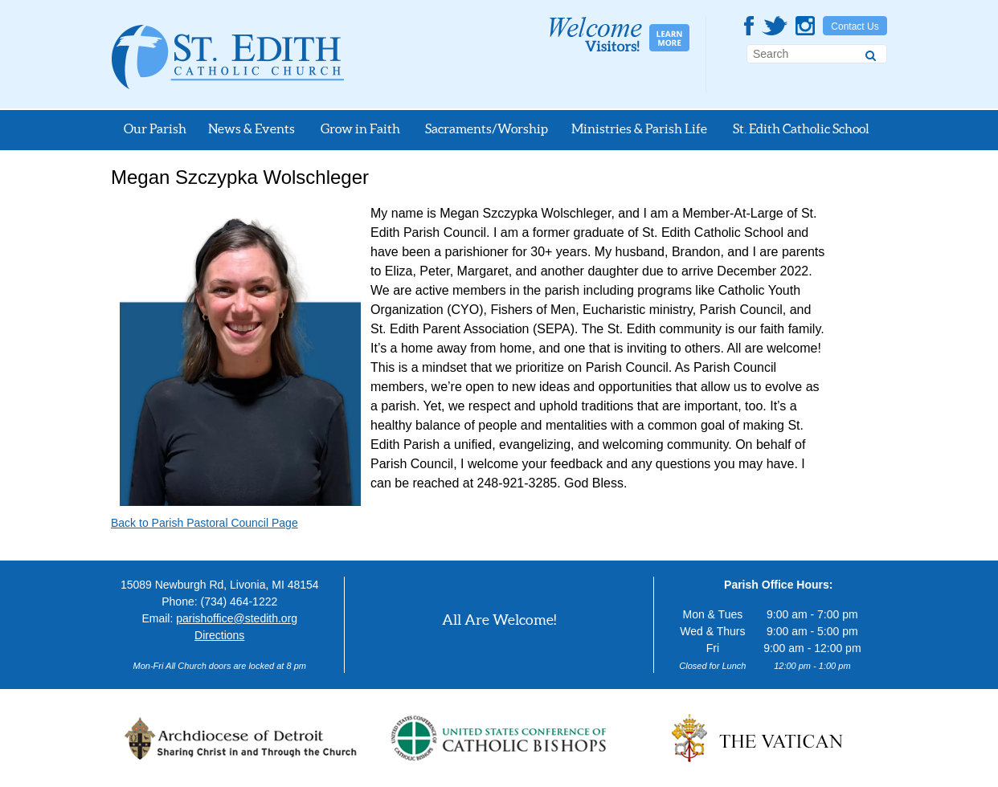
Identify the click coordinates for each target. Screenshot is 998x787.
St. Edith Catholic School (801, 128)
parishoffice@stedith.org (236, 618)
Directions (219, 635)
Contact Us (854, 26)
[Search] (871, 53)
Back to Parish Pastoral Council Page (204, 522)
